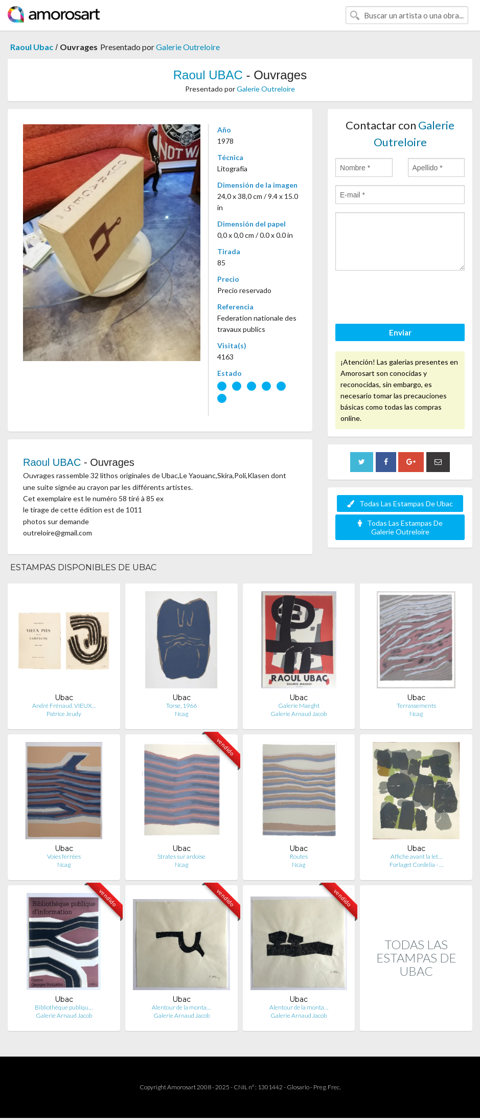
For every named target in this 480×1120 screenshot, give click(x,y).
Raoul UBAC (208, 75)
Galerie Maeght (298, 705)
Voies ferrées (64, 856)
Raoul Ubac (31, 47)
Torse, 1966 (181, 705)
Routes (299, 856)
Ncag (181, 714)
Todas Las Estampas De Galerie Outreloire (400, 527)
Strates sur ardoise (181, 856)
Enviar (400, 332)
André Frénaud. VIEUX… (64, 705)
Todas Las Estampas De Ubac (400, 503)
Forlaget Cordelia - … (416, 864)
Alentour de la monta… (181, 1007)
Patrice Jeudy (64, 714)
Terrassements (416, 705)
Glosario (298, 1087)
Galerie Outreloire (188, 47)
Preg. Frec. (326, 1087)
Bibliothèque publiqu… (64, 1007)
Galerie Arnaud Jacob (298, 714)
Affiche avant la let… (416, 856)
